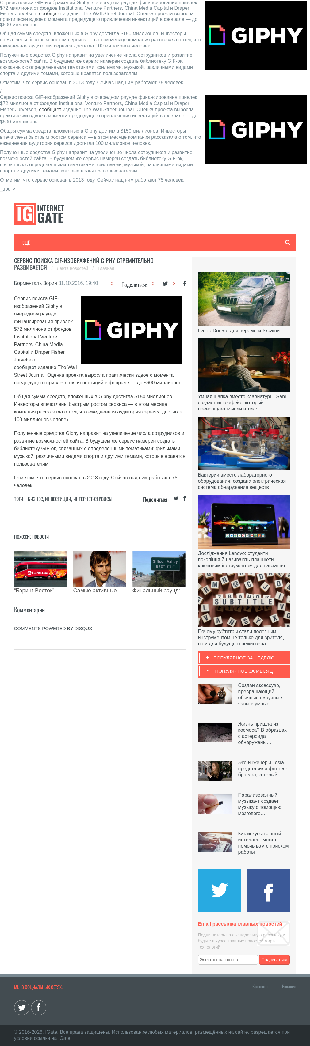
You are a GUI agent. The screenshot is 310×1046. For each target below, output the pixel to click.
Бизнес (98, 242)
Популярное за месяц (244, 671)
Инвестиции (58, 499)
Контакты (260, 986)
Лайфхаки (150, 242)
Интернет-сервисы (93, 499)
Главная (106, 268)
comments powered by (53, 628)
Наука (123, 242)
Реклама (289, 986)
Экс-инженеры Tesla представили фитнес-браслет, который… (262, 768)
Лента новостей (73, 268)
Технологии (33, 242)
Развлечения (66, 242)
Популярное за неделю (243, 657)
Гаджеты (208, 242)
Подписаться (274, 959)
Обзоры (180, 242)
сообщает (50, 13)
